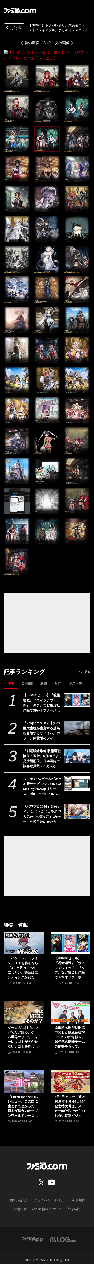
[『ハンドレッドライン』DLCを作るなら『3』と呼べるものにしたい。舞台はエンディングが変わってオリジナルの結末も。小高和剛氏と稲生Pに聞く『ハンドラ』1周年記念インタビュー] (24, 937)
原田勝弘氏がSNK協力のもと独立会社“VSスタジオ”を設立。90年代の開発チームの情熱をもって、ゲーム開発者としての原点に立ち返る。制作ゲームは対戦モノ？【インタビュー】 (70, 1031)
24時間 (27, 678)
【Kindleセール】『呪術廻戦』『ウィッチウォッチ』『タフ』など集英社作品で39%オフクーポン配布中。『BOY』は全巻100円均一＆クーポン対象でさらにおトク (42, 697)
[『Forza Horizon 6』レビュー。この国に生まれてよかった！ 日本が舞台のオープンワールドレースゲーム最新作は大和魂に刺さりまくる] (24, 1076)
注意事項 (20, 1203)
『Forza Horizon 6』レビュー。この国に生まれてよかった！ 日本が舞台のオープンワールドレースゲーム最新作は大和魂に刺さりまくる (23, 1100)
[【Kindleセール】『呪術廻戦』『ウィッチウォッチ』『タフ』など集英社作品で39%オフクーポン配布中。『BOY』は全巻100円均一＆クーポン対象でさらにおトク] (77, 694)
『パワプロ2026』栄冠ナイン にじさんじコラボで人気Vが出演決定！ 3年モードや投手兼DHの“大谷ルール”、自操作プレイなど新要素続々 (42, 809)
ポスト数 (75, 678)
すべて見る (83, 666)
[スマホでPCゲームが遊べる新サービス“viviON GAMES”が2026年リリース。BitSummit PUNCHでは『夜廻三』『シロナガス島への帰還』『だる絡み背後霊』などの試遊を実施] (77, 778)
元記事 (13, 28)
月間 (58, 678)
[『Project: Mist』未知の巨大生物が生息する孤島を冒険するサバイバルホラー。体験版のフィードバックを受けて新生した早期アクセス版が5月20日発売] (77, 722)
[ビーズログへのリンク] (63, 1234)
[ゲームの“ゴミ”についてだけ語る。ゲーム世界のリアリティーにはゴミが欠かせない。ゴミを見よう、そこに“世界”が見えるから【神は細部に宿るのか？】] (24, 1006)
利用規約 (78, 1194)
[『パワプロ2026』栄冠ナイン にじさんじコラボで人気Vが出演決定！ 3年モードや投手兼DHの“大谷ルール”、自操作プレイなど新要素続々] (77, 805)
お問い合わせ (19, 1194)
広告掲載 (73, 1203)
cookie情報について (47, 1203)
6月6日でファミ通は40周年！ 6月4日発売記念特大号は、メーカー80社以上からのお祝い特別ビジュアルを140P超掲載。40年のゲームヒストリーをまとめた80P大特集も (70, 1100)
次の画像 (62, 43)
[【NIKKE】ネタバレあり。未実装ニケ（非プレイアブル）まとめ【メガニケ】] (17, 72)
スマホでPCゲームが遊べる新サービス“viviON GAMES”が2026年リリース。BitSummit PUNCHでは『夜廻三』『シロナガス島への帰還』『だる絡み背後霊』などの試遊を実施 (42, 781)
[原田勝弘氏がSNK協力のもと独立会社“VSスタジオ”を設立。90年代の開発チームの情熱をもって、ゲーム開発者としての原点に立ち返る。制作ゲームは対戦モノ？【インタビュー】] (70, 1006)
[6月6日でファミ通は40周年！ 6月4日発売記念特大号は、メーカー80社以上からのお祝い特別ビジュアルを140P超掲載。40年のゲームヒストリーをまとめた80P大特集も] (70, 1076)
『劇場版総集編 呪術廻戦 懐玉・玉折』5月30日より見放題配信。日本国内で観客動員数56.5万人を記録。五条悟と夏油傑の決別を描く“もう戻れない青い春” (42, 753)
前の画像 (31, 43)
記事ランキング (24, 666)
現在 (11, 678)
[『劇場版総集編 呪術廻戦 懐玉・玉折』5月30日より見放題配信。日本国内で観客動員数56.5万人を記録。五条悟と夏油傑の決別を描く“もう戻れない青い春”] (77, 750)
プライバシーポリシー (50, 1194)
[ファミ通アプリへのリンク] (32, 1234)
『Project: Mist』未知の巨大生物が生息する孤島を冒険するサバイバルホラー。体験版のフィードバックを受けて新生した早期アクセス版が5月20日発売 (42, 725)
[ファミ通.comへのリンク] (20, 10)
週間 (43, 678)
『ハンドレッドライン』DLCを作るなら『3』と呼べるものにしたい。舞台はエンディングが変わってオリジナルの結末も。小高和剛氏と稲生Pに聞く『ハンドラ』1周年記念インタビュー (23, 962)
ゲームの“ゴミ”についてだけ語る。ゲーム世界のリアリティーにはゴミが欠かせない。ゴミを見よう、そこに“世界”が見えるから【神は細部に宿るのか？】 (23, 1031)
